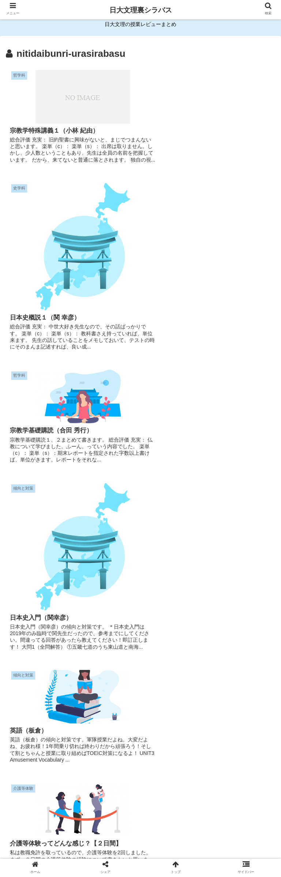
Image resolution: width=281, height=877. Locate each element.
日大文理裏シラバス (140, 10)
